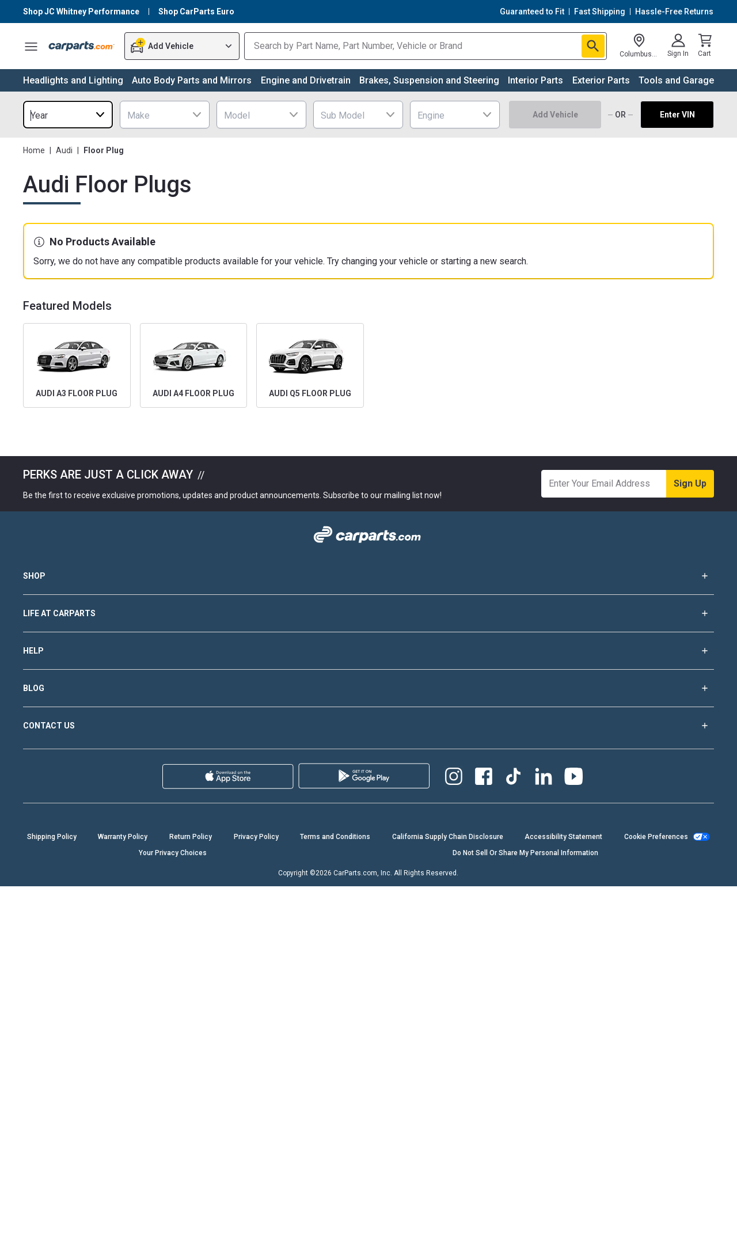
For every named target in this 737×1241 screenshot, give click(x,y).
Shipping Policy (52, 837)
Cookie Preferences (656, 837)
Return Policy (190, 837)
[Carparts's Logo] (81, 46)
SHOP (368, 576)
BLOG (368, 688)
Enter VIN (677, 114)
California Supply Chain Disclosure (447, 837)
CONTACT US (368, 725)
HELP (368, 651)
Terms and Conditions (335, 837)
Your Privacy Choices (173, 853)
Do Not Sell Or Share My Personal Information (525, 853)
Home (34, 150)
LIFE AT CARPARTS (368, 613)
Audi (64, 150)
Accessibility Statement (563, 837)
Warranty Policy (122, 837)
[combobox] (68, 114)
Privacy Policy (256, 837)
